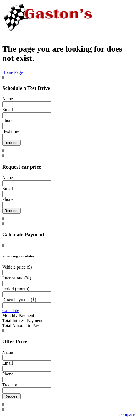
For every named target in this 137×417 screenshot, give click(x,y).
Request (11, 143)
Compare (126, 414)
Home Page (12, 72)
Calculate (10, 310)
